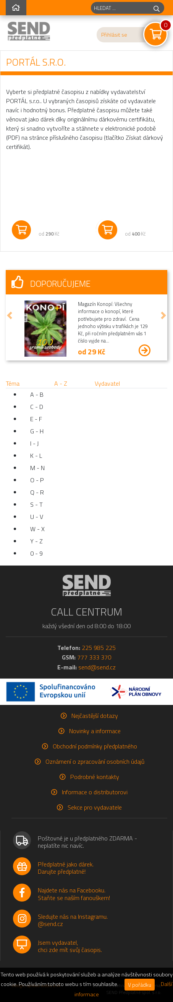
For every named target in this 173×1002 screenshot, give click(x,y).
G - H (37, 431)
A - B (37, 394)
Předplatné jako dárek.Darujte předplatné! (66, 868)
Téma (12, 383)
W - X (37, 528)
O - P (37, 480)
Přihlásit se (114, 35)
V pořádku (139, 985)
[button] (9, 315)
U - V (36, 516)
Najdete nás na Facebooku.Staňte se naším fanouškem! (74, 894)
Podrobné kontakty (94, 776)
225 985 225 (99, 647)
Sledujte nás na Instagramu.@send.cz (73, 920)
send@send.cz (97, 667)
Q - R (37, 492)
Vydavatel (107, 383)
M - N (37, 467)
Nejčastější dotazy (94, 715)
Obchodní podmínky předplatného (95, 746)
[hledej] (156, 8)
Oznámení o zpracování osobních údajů (94, 761)
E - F (36, 418)
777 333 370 (94, 657)
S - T (36, 504)
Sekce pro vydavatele (95, 807)
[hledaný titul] (120, 8)
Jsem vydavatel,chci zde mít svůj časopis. (70, 946)
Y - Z (36, 541)
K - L (36, 455)
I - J (34, 443)
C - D (36, 406)
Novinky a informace (95, 730)
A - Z (60, 383)
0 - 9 (36, 553)
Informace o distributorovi (95, 792)
